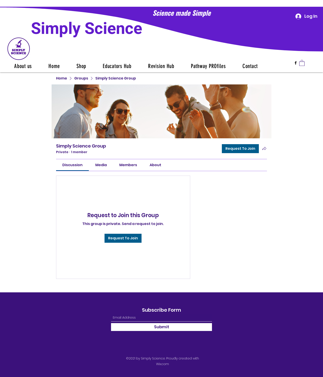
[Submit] (161, 327)
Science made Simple (182, 13)
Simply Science (86, 29)
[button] (302, 63)
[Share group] (264, 148)
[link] (72, 165)
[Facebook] (295, 63)
